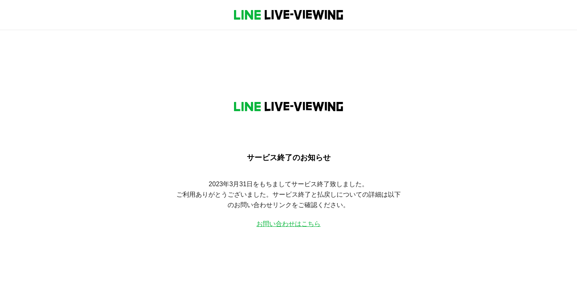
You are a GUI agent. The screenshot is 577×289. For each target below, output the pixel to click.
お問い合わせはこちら (288, 223)
